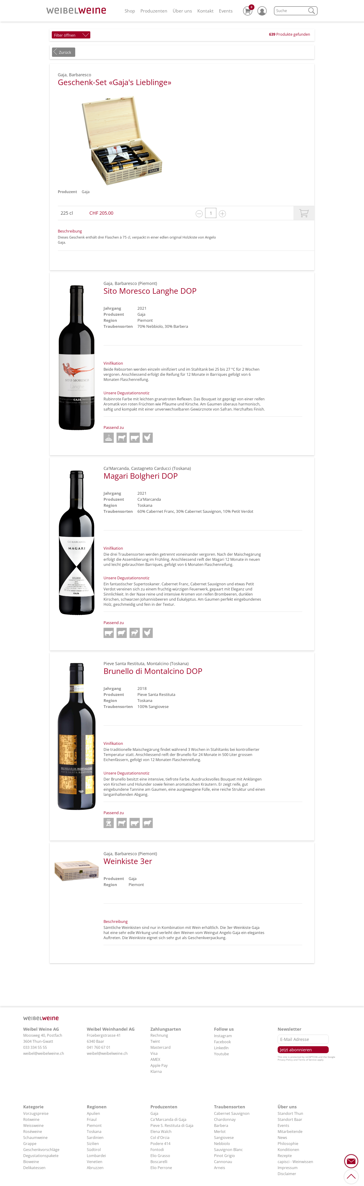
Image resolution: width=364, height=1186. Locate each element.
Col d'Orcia (159, 1137)
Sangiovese (159, 706)
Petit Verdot (242, 511)
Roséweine (32, 1131)
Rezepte (285, 1155)
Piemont (94, 1125)
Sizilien (93, 1143)
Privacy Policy (285, 1059)
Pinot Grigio (224, 1155)
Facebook (222, 1041)
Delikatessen (34, 1167)
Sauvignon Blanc (228, 1149)
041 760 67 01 (98, 1047)
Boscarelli (158, 1161)
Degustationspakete (40, 1155)
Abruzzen (95, 1167)
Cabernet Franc (160, 511)
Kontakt (205, 11)
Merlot (220, 1131)
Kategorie (33, 1106)
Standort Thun (290, 1113)
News (282, 1137)
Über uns (182, 11)
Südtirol (94, 1149)
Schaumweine (35, 1137)
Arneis (219, 1167)
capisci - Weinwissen (295, 1161)
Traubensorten (229, 1106)
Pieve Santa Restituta (156, 694)
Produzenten (153, 11)
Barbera (180, 326)
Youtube (221, 1053)
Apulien (93, 1113)
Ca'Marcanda (149, 499)
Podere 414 (160, 1143)
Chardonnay (225, 1119)
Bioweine (31, 1161)
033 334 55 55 (35, 1047)
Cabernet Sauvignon (203, 511)
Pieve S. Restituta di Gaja (171, 1125)
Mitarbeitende (290, 1131)
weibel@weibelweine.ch (43, 1053)
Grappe (29, 1143)
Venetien (94, 1161)
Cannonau (223, 1161)
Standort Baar (290, 1119)
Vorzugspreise (36, 1113)
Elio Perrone (161, 1167)
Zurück (65, 52)
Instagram (223, 1035)
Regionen (97, 1106)
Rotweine (31, 1119)
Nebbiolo (154, 326)
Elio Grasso (160, 1155)
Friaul (92, 1119)
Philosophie (288, 1143)
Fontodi (157, 1149)
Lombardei (96, 1155)
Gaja (86, 191)
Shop (130, 11)
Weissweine (33, 1125)
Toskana (94, 1131)
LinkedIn (221, 1047)
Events (226, 11)
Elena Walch (161, 1131)
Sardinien (95, 1137)
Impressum (288, 1167)
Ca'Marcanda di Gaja (168, 1119)
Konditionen (288, 1149)
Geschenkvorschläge (41, 1149)
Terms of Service (307, 1059)
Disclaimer (287, 1173)
